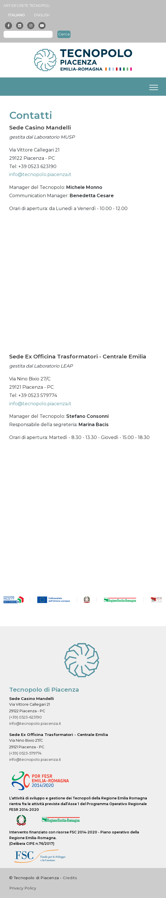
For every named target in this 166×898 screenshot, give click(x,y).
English (42, 15)
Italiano (16, 15)
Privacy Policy (22, 888)
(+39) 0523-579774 (25, 753)
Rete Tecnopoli (34, 5)
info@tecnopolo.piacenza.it (40, 174)
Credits (70, 877)
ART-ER (10, 5)
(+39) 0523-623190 (25, 717)
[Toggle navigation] (153, 86)
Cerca (64, 34)
